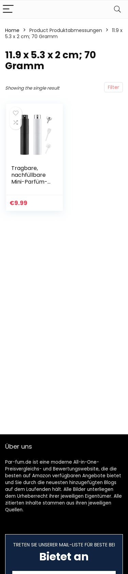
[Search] (117, 9)
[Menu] (8, 9)
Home (12, 30)
